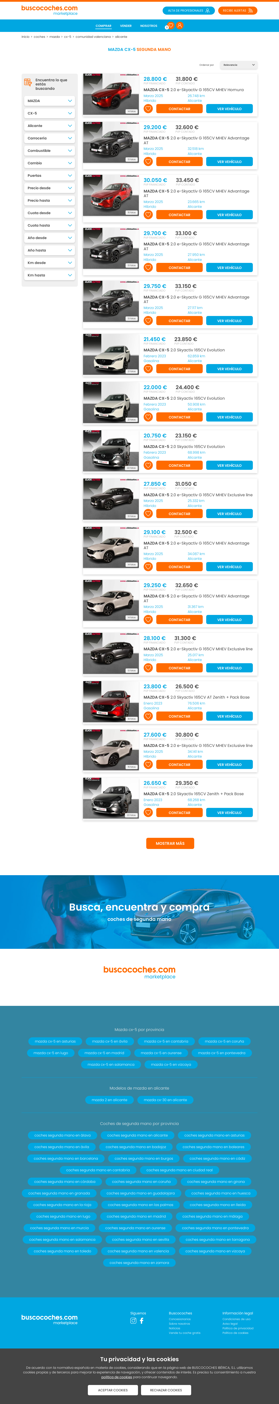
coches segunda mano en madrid (136, 1216)
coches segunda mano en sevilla (140, 1239)
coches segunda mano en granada (59, 1193)
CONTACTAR (179, 108)
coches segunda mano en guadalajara (141, 1193)
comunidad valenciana (93, 37)
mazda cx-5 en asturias (55, 1041)
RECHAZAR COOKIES (166, 1390)
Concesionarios (180, 1319)
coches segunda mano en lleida (218, 1204)
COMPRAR (103, 26)
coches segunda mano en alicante (137, 1135)
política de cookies (116, 1377)
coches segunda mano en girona (216, 1181)
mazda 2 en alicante (109, 1099)
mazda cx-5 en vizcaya (171, 1064)
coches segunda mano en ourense (135, 1227)
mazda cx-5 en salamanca (111, 1064)
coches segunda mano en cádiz (217, 1158)
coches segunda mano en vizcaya (215, 1251)
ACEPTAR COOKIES (113, 1390)
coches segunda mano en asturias (214, 1135)
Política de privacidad (238, 1328)
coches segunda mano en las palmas (140, 1204)
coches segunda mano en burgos (144, 1158)
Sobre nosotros (179, 1324)
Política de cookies (235, 1333)
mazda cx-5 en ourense (161, 1052)
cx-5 (67, 37)
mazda (54, 37)
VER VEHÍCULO (229, 108)
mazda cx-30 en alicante (165, 1099)
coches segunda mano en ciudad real (179, 1170)
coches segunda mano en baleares (213, 1146)
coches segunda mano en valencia (138, 1251)
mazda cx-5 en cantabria (166, 1041)
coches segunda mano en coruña (141, 1181)
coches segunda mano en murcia (59, 1227)
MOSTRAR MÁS (170, 843)
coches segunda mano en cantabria (98, 1170)
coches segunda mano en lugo (63, 1216)
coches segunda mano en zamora (139, 1262)
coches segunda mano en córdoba (64, 1181)
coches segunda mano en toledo (62, 1251)
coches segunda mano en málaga (212, 1216)
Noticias (174, 1328)
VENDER (126, 26)
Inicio (25, 37)
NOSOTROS (148, 26)
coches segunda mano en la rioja (62, 1204)
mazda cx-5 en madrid (104, 1052)
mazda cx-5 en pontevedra (221, 1052)
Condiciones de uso (236, 1319)
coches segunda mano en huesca (220, 1193)
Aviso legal (230, 1324)
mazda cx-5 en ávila (110, 1041)
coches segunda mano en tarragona (218, 1239)
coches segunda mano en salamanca (62, 1239)
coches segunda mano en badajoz (136, 1146)
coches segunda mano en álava (62, 1135)
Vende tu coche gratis (185, 1333)
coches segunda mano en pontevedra (215, 1227)
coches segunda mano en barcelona (66, 1158)
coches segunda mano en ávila (61, 1146)
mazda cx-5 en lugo (51, 1052)
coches (39, 37)
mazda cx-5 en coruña (224, 1041)
